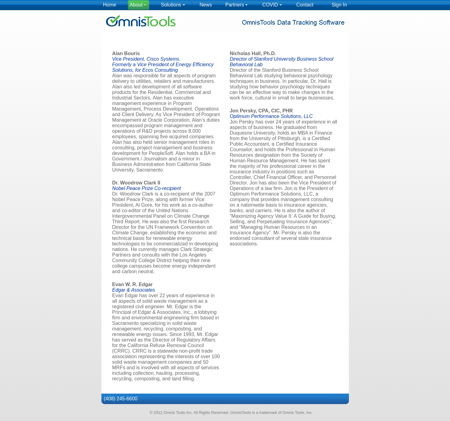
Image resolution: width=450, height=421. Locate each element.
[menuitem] (109, 5)
